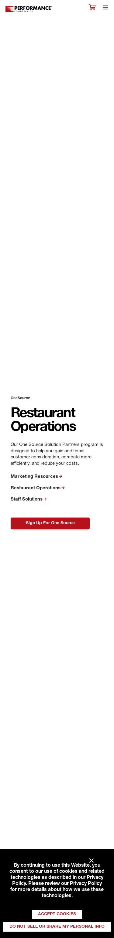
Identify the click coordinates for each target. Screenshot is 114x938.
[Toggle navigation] (105, 9)
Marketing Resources (34, 476)
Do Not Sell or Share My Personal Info (57, 927)
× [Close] (91, 861)
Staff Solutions (27, 499)
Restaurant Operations (35, 488)
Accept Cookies (57, 914)
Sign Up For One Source (50, 523)
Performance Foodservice (29, 9)
